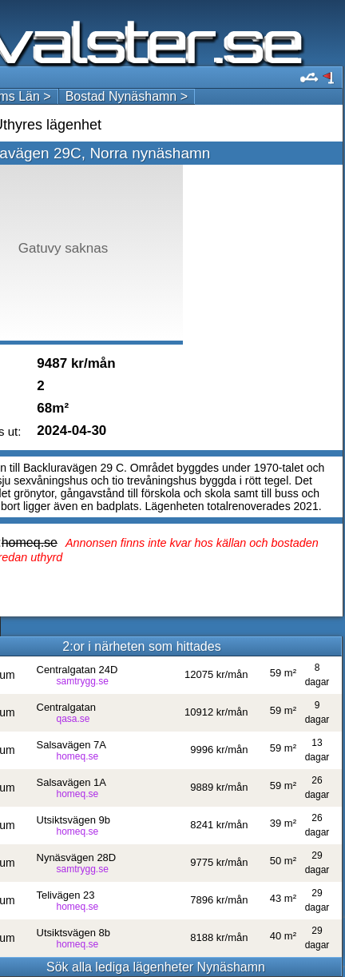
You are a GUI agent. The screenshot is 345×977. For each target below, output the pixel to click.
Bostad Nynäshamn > (126, 96)
